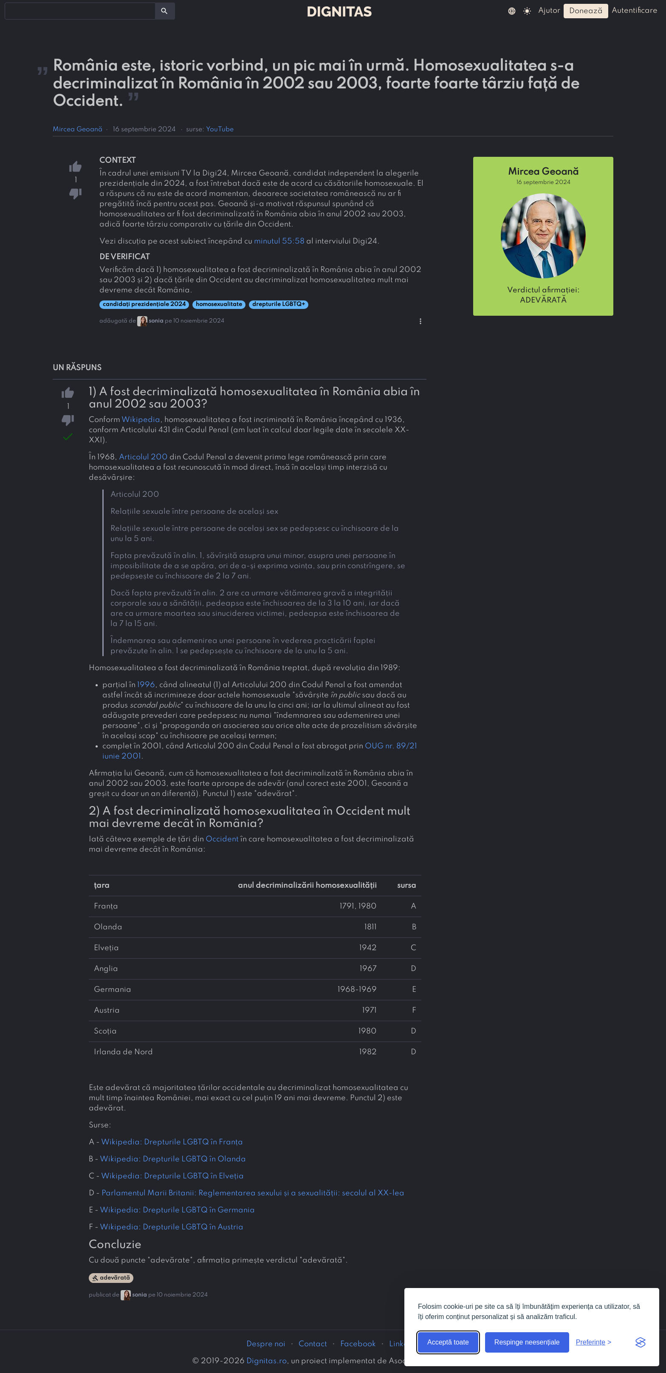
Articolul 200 (143, 457)
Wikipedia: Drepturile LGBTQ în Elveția (172, 1176)
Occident (222, 839)
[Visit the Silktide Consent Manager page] (640, 1342)
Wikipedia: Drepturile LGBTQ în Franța (172, 1142)
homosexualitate (219, 304)
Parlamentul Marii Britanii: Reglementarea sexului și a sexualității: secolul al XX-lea (253, 1193)
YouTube (220, 129)
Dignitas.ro (266, 1361)
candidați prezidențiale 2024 (144, 304)
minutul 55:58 (279, 241)
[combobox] (80, 11)
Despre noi (265, 1344)
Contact (313, 1344)
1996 (146, 685)
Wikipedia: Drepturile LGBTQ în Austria (171, 1227)
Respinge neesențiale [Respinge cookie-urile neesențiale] (527, 1342)
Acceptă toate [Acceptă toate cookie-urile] (448, 1342)
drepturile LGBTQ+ (278, 304)
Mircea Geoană (77, 129)
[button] (511, 10)
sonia (156, 321)
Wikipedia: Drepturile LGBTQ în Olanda (173, 1159)
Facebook (358, 1344)
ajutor (549, 10)
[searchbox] (12, 11)
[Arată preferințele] (594, 1342)
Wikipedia (140, 420)
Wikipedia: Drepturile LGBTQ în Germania (177, 1210)
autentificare (635, 10)
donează (586, 11)
